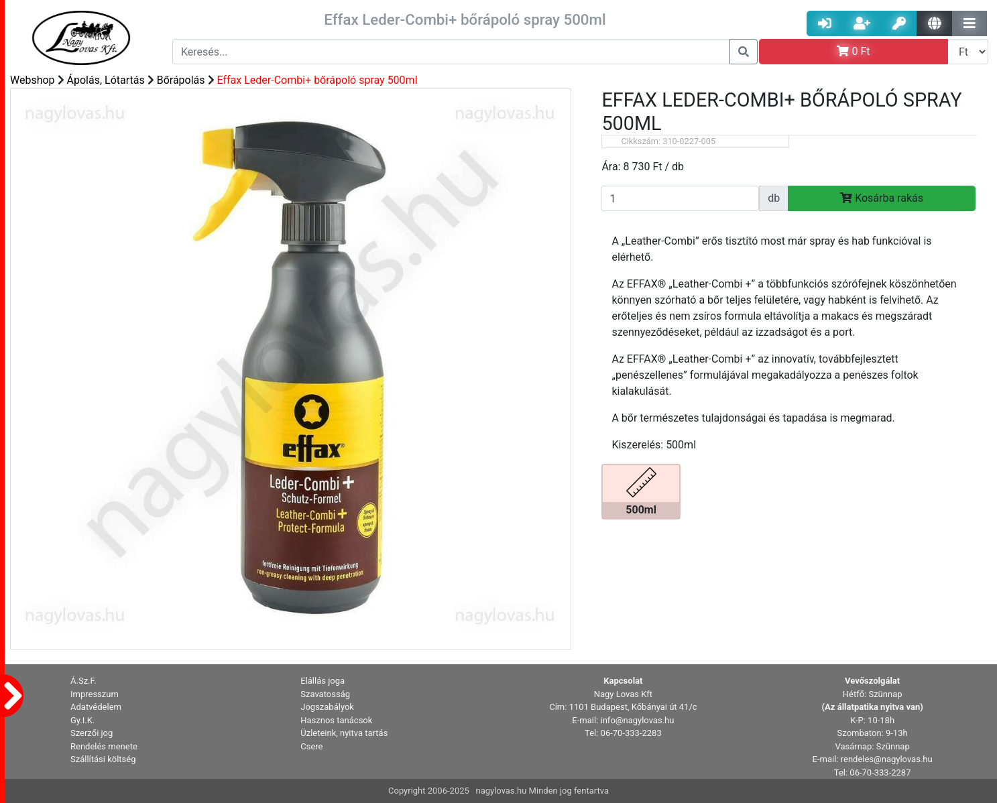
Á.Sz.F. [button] (83, 681)
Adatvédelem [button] (95, 707)
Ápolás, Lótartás (106, 80)
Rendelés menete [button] (103, 746)
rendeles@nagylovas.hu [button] (887, 759)
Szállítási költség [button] (103, 759)
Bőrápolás (181, 80)
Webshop (32, 80)
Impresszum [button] (94, 694)
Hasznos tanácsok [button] (336, 720)
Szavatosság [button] (325, 694)
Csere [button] (311, 746)
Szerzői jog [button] (91, 733)
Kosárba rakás (881, 198)
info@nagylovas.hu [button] (638, 720)
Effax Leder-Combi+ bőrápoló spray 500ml (317, 80)
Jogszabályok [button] (327, 707)
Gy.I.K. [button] (82, 720)
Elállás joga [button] (322, 681)
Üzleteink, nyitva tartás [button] (344, 733)
